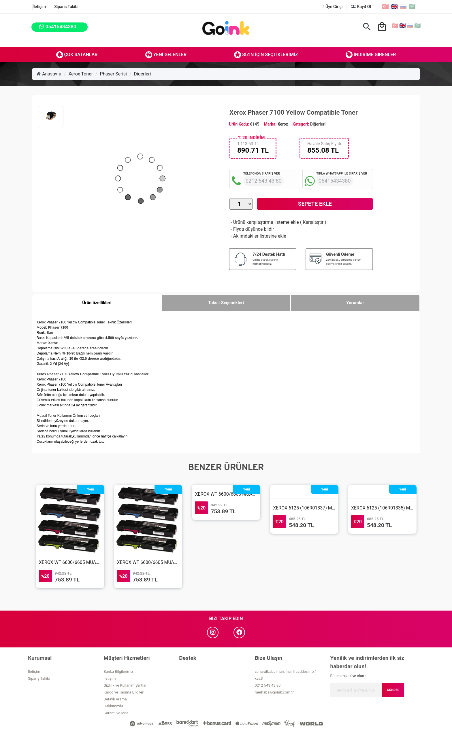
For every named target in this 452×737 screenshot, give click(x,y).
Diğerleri (142, 74)
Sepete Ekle (315, 203)
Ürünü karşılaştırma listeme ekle (264, 222)
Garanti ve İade (115, 713)
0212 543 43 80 (267, 685)
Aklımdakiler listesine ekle (257, 236)
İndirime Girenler (371, 54)
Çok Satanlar (77, 54)
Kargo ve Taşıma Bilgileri (123, 692)
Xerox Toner (80, 74)
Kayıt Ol (361, 6)
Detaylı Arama (115, 699)
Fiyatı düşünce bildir (251, 229)
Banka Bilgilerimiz (118, 671)
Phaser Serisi (113, 74)
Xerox (283, 124)
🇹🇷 (385, 6)
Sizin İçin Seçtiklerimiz (266, 54)
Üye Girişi (332, 6)
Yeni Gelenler (166, 54)
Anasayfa (49, 74)
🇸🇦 (412, 6)
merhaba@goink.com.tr (274, 692)
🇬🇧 (394, 6)
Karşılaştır (313, 222)
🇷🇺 (403, 6)
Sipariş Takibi (66, 6)
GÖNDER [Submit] (393, 690)
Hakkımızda (113, 706)
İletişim (39, 6)
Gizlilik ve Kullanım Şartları (125, 685)
